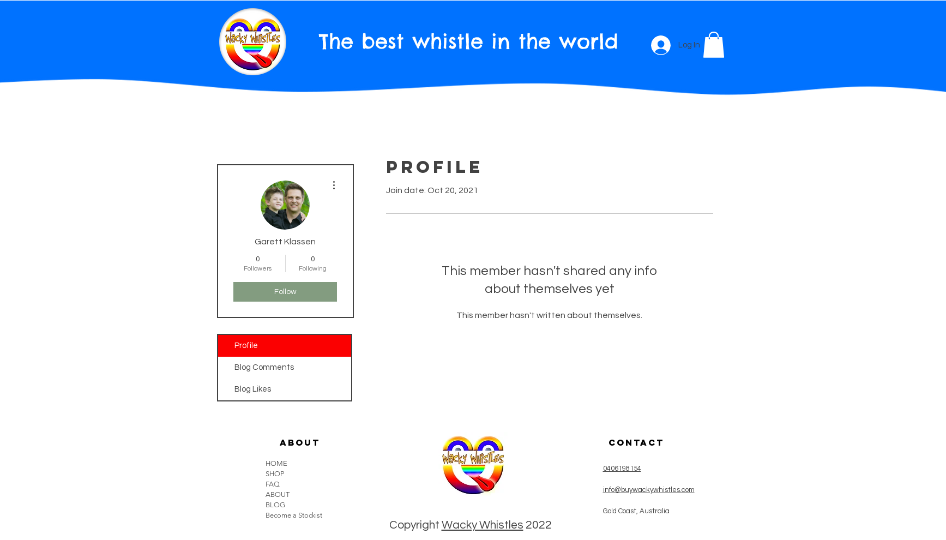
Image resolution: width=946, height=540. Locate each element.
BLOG (275, 505)
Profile (246, 345)
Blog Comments (264, 367)
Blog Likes (252, 389)
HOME (276, 463)
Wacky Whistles (482, 525)
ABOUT (278, 494)
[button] (714, 45)
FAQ (273, 484)
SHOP (275, 474)
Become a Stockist (294, 515)
